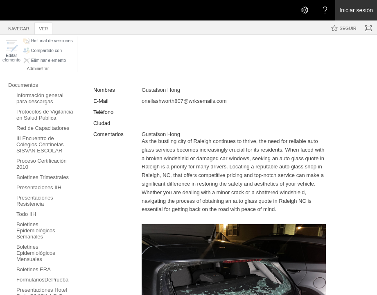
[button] (11, 51)
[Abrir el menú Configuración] (304, 10)
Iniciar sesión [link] (356, 10)
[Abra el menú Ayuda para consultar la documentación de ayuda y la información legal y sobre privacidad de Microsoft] (325, 10)
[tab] (19, 27)
